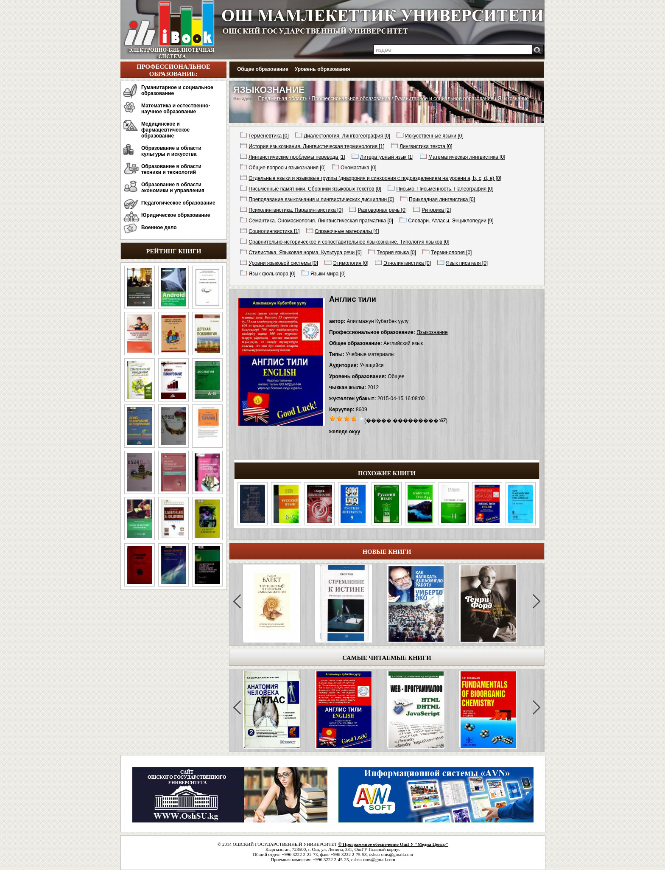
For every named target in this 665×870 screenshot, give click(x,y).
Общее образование (262, 69)
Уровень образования (322, 69)
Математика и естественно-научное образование (175, 109)
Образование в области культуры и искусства (171, 151)
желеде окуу (344, 432)
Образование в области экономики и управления (172, 188)
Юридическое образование (175, 215)
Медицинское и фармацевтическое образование (165, 130)
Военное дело (159, 227)
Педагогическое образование (178, 203)
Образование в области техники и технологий (171, 169)
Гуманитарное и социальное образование (177, 90)
